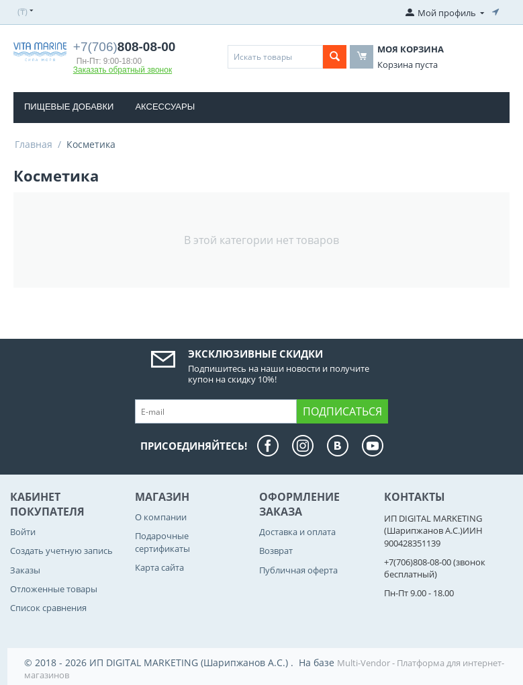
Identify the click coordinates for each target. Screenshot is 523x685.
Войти (23, 532)
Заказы (25, 570)
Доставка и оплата (297, 532)
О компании (161, 517)
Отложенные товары (53, 589)
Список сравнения (48, 608)
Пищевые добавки (68, 107)
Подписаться (342, 411)
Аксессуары (165, 107)
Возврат (276, 551)
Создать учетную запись (61, 551)
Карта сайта (159, 567)
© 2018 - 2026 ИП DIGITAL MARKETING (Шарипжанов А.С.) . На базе (180, 662)
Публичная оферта (298, 570)
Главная (33, 144)
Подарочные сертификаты (162, 542)
